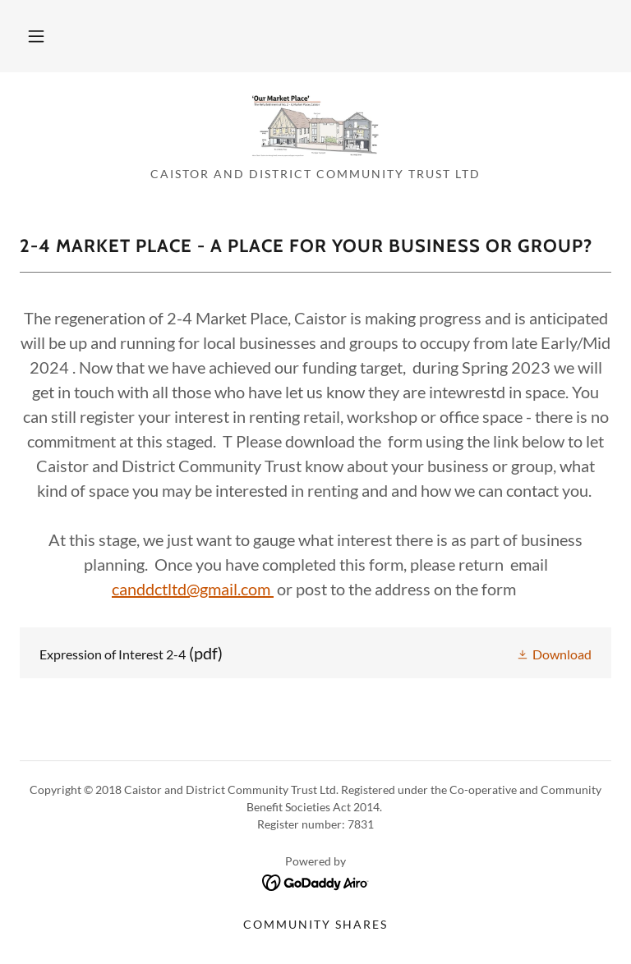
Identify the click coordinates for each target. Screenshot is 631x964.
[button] (36, 36)
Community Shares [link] (315, 924)
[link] (315, 125)
